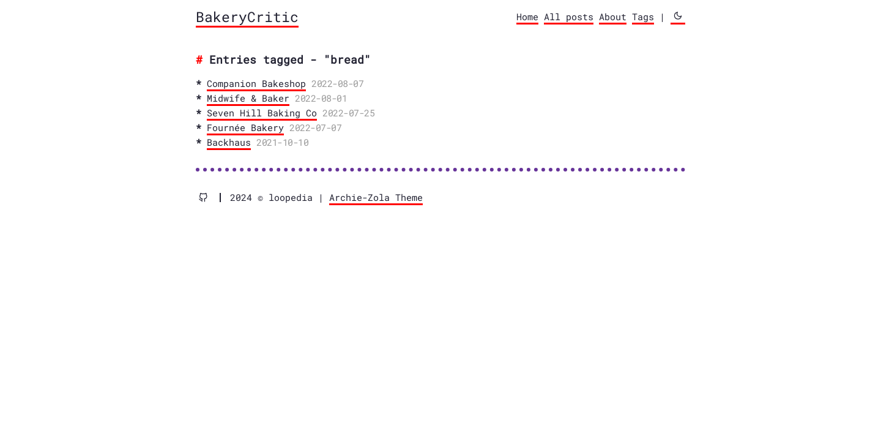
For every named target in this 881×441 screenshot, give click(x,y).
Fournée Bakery (245, 127)
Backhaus (229, 142)
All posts (568, 16)
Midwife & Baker (248, 98)
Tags (643, 16)
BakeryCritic (247, 16)
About (612, 16)
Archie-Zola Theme (376, 197)
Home (527, 16)
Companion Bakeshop (256, 83)
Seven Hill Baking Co (262, 113)
